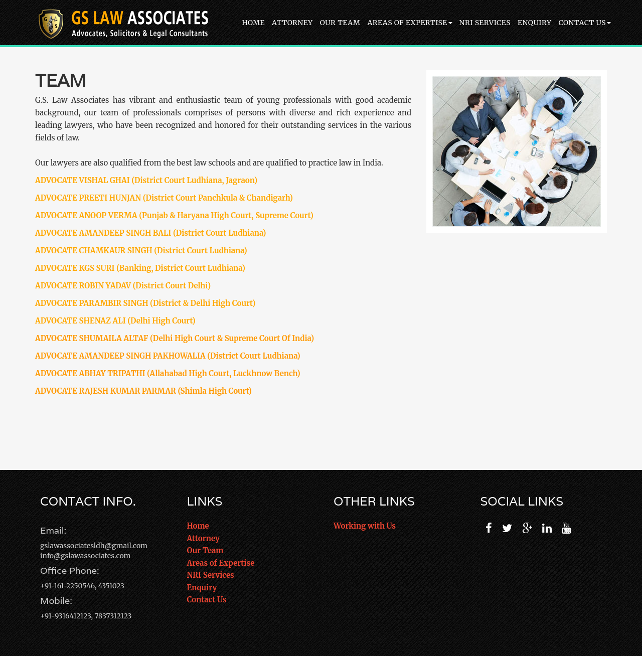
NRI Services (485, 22)
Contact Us (207, 599)
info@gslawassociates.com (85, 555)
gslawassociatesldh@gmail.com (93, 545)
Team (60, 80)
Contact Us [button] (584, 22)
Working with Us (365, 526)
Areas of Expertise (221, 563)
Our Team (340, 22)
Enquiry (534, 22)
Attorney (292, 22)
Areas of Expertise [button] (409, 22)
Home (253, 22)
